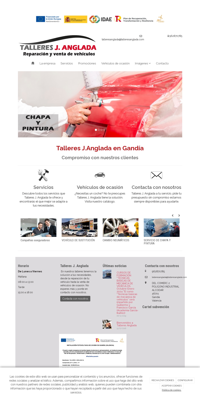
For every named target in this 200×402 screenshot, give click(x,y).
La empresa (47, 63)
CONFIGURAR (185, 380)
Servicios (67, 63)
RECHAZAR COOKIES (163, 380)
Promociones (87, 63)
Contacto (162, 63)
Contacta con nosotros (75, 298)
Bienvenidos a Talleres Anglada (127, 324)
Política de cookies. (171, 390)
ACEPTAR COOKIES (172, 385)
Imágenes (143, 63)
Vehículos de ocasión (115, 63)
